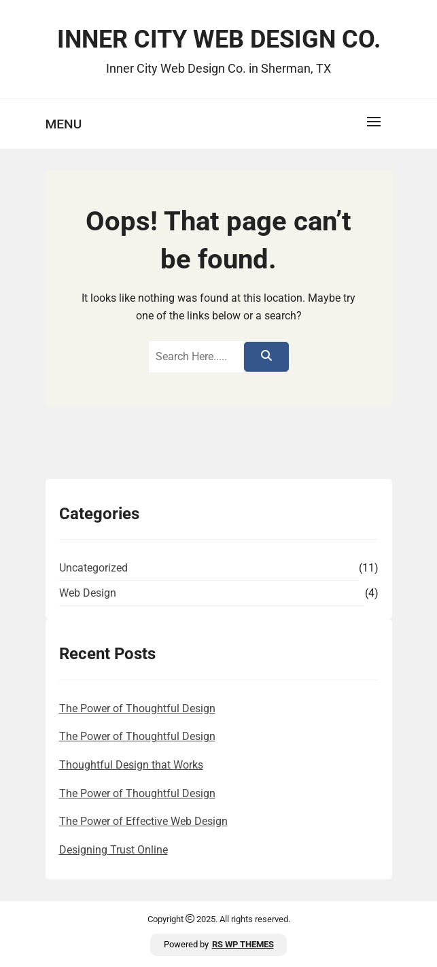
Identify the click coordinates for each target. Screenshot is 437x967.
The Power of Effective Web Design (143, 821)
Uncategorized (93, 567)
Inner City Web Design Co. (219, 39)
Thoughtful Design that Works (131, 764)
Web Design (87, 592)
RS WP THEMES (243, 944)
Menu (64, 124)
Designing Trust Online (113, 849)
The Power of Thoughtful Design (137, 708)
